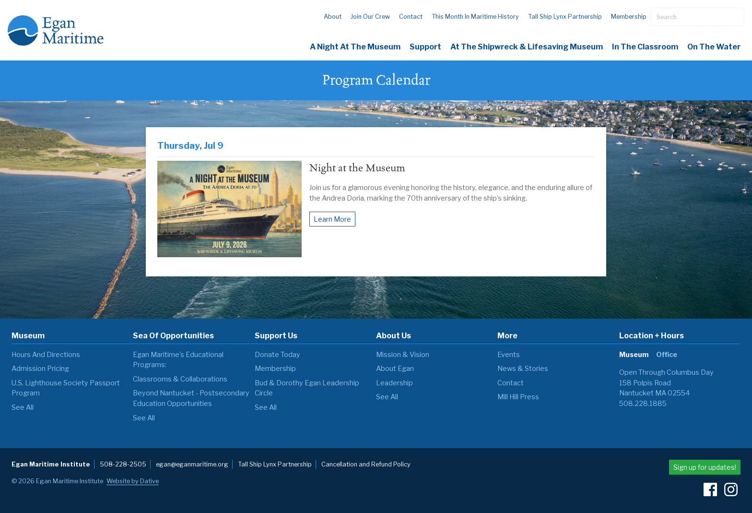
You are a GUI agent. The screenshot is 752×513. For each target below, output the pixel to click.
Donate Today (277, 354)
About (332, 16)
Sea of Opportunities (173, 335)
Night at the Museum (357, 168)
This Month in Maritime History (475, 16)
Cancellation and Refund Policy (366, 464)
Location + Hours (651, 335)
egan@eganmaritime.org (192, 464)
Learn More (332, 219)
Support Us (276, 335)
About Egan (395, 368)
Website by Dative (132, 481)
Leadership (394, 383)
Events (508, 354)
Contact (411, 16)
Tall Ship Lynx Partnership (565, 16)
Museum (28, 335)
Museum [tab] (633, 354)
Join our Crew (370, 16)
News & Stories (522, 368)
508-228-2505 (123, 464)
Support (425, 46)
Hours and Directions (46, 354)
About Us (393, 335)
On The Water (713, 46)
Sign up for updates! (704, 467)
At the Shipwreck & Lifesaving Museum (526, 46)
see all (23, 407)
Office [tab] (666, 354)
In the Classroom (645, 46)
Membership (628, 16)
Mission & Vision (402, 354)
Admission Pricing (40, 368)
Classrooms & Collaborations (180, 379)
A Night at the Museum (355, 46)
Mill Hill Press (518, 397)
